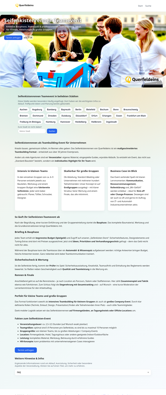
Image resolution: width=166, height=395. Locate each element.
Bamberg (51, 109)
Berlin (78, 109)
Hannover (65, 121)
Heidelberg (80, 121)
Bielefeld (90, 109)
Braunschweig (131, 109)
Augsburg (37, 109)
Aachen (23, 109)
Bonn (116, 109)
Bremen (24, 115)
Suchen (52, 131)
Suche (148, 5)
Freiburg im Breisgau (30, 121)
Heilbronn (96, 121)
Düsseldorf (81, 115)
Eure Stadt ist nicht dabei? (30, 127)
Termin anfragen (13, 37)
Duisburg (66, 115)
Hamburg (50, 121)
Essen (119, 115)
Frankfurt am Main (136, 115)
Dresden (52, 115)
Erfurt (94, 115)
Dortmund (38, 115)
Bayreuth (66, 109)
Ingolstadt (111, 121)
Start (140, 5)
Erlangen (106, 115)
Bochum (104, 109)
